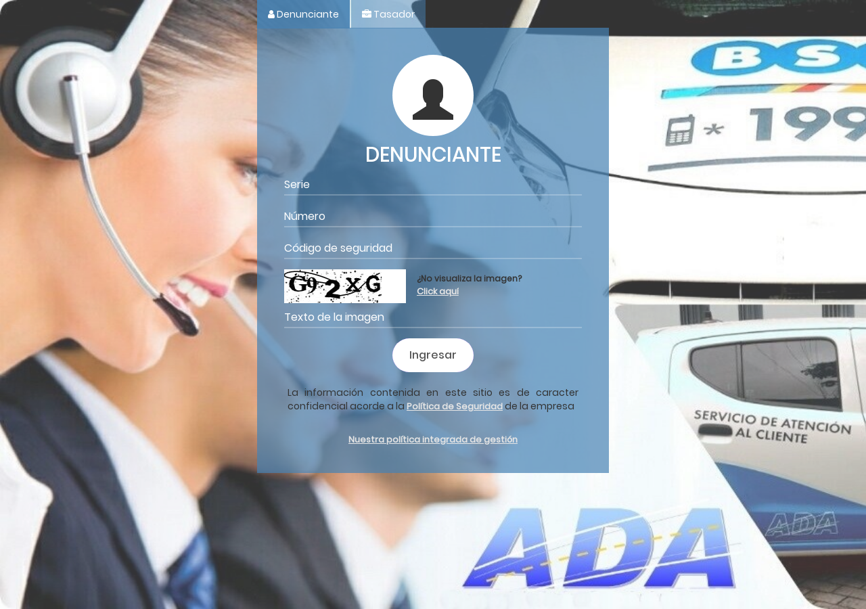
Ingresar (433, 355)
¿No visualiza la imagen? (469, 281)
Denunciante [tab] (303, 14)
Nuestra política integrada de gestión (433, 439)
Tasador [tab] (388, 14)
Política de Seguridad (455, 406)
